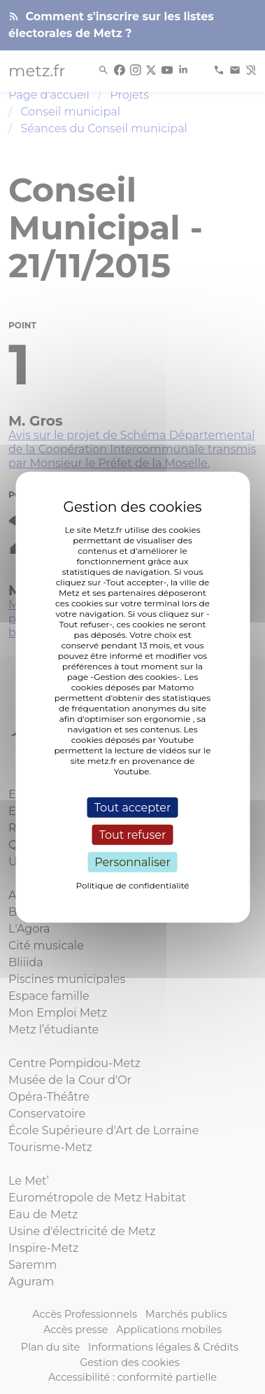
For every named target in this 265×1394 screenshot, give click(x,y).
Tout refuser (132, 834)
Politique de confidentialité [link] (132, 885)
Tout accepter (132, 807)
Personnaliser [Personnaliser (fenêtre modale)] (132, 862)
